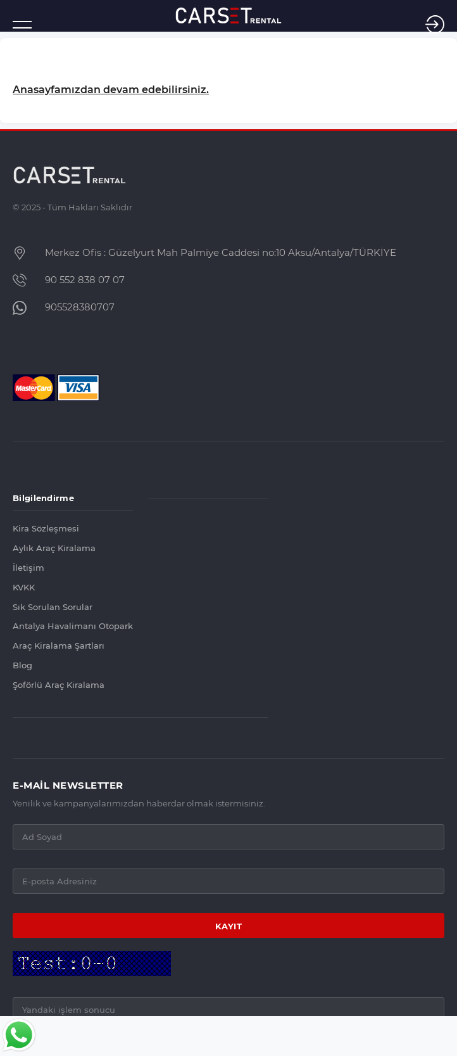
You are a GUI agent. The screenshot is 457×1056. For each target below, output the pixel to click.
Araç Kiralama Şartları (58, 646)
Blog (22, 665)
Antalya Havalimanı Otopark (73, 626)
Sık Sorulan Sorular (52, 607)
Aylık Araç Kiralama (54, 548)
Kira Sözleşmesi (46, 528)
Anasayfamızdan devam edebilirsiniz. (111, 90)
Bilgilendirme (43, 498)
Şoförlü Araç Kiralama (58, 685)
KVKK (24, 587)
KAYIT (228, 926)
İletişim (28, 568)
